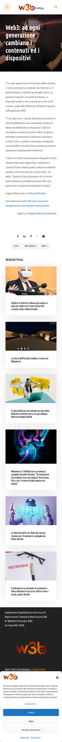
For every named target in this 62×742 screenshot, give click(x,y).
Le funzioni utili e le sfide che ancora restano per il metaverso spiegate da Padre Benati (28, 535)
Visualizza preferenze (31, 730)
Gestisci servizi (30, 704)
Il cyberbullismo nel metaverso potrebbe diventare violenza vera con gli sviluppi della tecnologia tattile (30, 413)
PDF (23, 110)
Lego (16, 246)
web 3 (44, 246)
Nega (31, 721)
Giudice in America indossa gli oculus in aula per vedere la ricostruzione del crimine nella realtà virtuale (29, 306)
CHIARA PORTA (38, 669)
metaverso (30, 246)
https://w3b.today (37, 193)
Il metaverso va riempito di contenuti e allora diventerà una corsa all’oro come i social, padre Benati (29, 591)
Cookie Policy (24, 737)
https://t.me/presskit (46, 213)
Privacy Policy (36, 737)
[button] (57, 677)
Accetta (31, 712)
